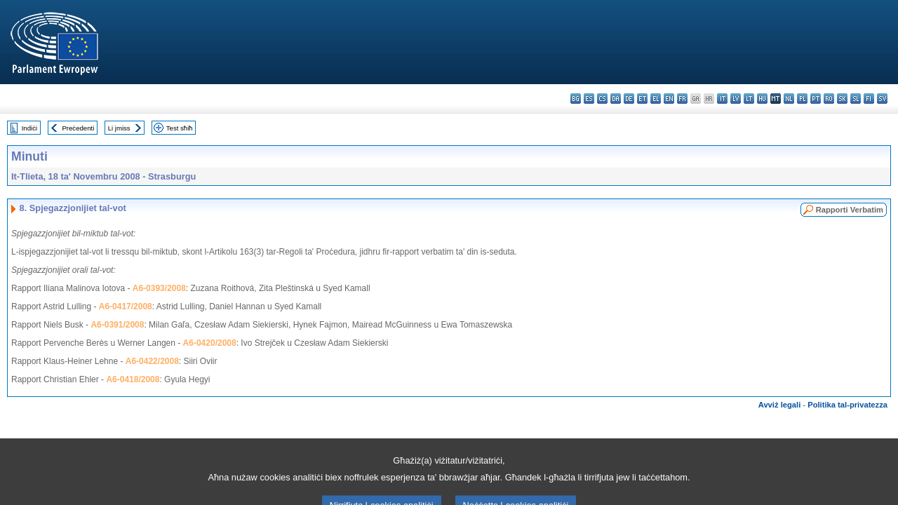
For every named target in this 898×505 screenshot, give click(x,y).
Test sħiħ (179, 128)
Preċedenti (78, 128)
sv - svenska (882, 98)
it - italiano (722, 98)
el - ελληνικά (655, 98)
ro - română (829, 98)
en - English (669, 98)
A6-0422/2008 (152, 361)
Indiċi (29, 128)
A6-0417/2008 (125, 306)
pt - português (815, 98)
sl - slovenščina (855, 98)
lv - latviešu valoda (735, 98)
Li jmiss (119, 128)
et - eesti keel (642, 98)
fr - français (682, 98)
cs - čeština (602, 98)
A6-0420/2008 (209, 343)
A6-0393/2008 (159, 288)
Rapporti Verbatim (849, 210)
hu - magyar (762, 98)
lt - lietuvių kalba (749, 98)
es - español (589, 98)
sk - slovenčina (842, 98)
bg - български (575, 98)
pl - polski (802, 98)
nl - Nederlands (789, 98)
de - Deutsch (629, 98)
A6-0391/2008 (117, 325)
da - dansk (615, 98)
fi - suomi (869, 98)
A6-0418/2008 (132, 379)
